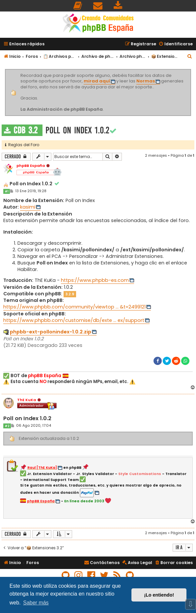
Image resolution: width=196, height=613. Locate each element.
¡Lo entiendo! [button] (159, 595)
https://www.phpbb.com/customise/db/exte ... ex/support (73, 320)
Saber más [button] (35, 602)
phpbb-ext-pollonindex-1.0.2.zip (50, 332)
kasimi (27, 207)
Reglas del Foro (22, 145)
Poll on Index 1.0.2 (77, 130)
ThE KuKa (26, 399)
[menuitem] (78, 5)
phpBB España (30, 165)
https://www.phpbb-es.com (95, 280)
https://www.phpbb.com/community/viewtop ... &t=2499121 (74, 307)
